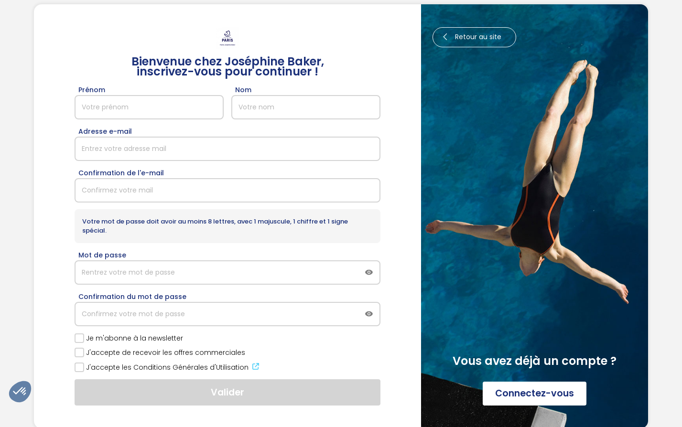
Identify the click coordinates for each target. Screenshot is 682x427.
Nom (243, 90)
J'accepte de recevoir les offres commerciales (160, 352)
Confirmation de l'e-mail (121, 173)
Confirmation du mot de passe (132, 296)
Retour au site (470, 37)
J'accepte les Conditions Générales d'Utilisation (168, 367)
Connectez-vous (534, 393)
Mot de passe (102, 255)
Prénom (91, 90)
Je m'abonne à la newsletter (129, 338)
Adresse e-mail (105, 131)
